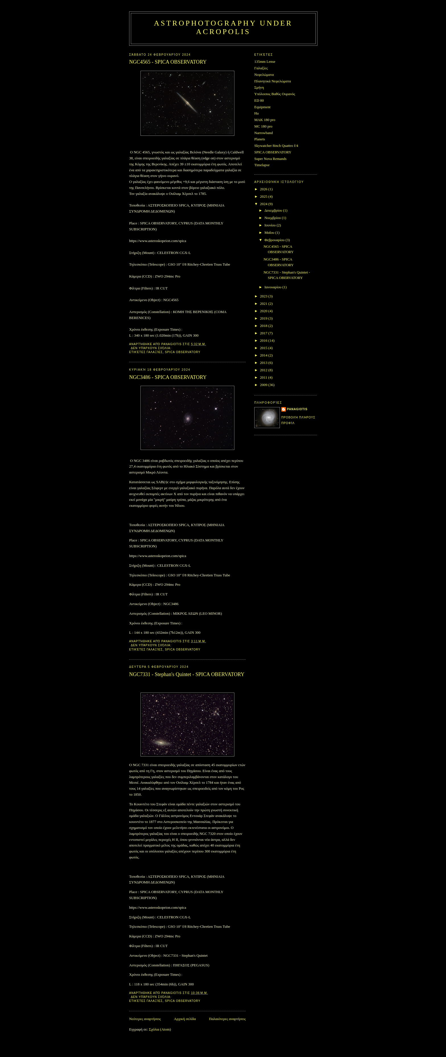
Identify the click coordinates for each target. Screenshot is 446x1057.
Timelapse (262, 165)
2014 (264, 355)
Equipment (262, 107)
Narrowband (263, 133)
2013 (264, 362)
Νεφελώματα (264, 74)
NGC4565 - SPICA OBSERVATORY (168, 62)
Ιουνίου (271, 225)
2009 (264, 385)
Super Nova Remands (270, 159)
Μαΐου (270, 232)
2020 (264, 311)
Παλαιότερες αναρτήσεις (227, 1019)
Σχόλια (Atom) (160, 1029)
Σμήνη (259, 87)
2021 (264, 303)
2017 (264, 333)
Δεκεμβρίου (274, 210)
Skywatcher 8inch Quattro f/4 (276, 145)
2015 (264, 348)
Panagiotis (297, 409)
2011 (264, 377)
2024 (264, 204)
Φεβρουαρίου (275, 240)
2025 (264, 196)
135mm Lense (264, 61)
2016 (264, 340)
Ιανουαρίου (273, 287)
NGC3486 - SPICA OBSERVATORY (168, 377)
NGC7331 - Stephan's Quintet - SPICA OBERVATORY (186, 674)
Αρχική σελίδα (185, 1019)
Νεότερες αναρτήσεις (145, 1019)
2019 (264, 318)
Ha (256, 113)
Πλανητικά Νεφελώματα (272, 81)
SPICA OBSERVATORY (183, 352)
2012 (264, 370)
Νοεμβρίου (273, 218)
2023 (264, 296)
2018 (264, 326)
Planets (259, 139)
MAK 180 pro (264, 120)
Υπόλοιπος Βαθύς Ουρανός (274, 94)
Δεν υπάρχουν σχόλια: (151, 348)
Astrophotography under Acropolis (223, 27)
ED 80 (259, 100)
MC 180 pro (263, 126)
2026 (264, 189)
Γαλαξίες (155, 352)
